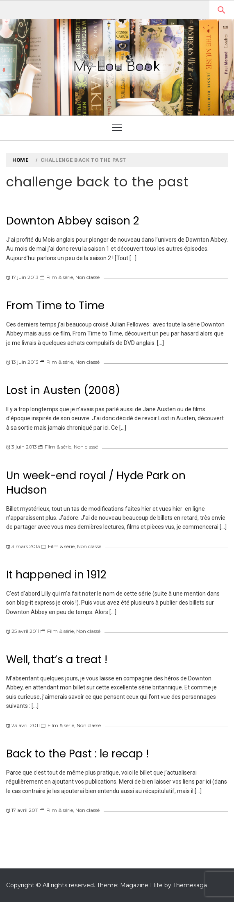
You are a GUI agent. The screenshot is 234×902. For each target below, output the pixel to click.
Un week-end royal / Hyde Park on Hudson (96, 482)
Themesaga (190, 885)
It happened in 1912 (56, 574)
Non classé (87, 277)
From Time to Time (55, 305)
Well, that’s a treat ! (56, 659)
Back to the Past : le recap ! (77, 753)
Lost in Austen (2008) (63, 390)
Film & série (59, 277)
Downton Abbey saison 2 (72, 220)
